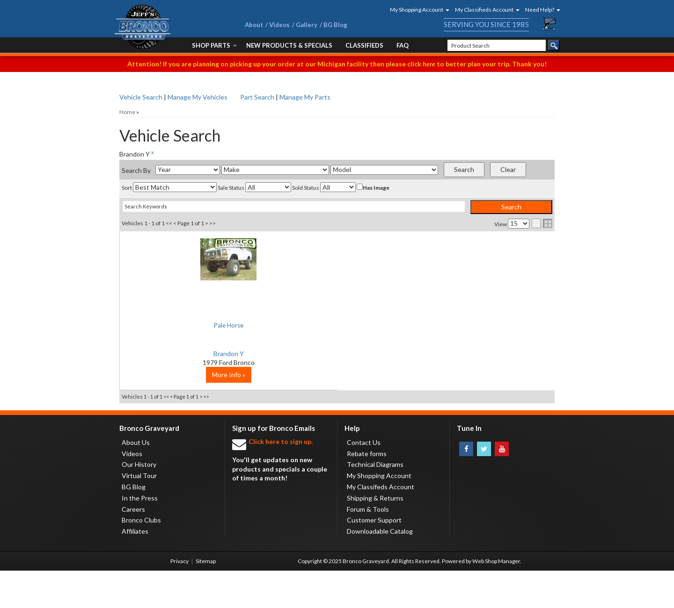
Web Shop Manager (496, 598)
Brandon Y (192, 354)
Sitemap (206, 598)
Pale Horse (192, 325)
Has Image (373, 187)
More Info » (192, 412)
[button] (416, 9)
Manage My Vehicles (197, 97)
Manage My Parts (304, 97)
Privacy (179, 598)
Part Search (257, 97)
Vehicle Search (140, 97)
